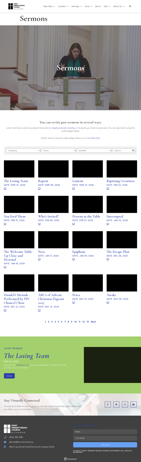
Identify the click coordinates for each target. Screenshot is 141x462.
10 (75, 321)
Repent (43, 181)
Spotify (71, 128)
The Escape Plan (118, 252)
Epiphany (78, 252)
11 (79, 321)
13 (88, 321)
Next (41, 252)
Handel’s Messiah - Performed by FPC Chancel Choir (17, 299)
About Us (119, 6)
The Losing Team (16, 181)
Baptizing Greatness (121, 181)
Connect (63, 6)
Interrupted (115, 216)
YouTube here (93, 138)
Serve (98, 6)
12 (83, 321)
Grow (88, 6)
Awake (111, 295)
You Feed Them (14, 216)
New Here (49, 6)
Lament (77, 181)
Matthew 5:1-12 (22, 365)
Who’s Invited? (48, 216)
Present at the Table (86, 216)
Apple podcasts (59, 128)
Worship (76, 6)
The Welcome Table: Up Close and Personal (18, 256)
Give (107, 6)
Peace (76, 295)
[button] (130, 6)
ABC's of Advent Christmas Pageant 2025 (51, 299)
